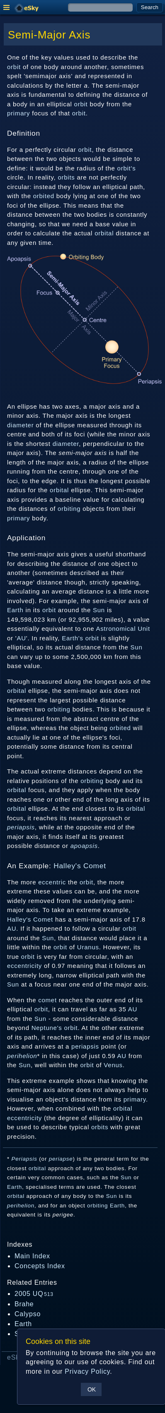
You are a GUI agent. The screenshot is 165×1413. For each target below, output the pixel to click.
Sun (99, 609)
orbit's (126, 168)
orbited (43, 195)
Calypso (28, 1313)
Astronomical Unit (123, 628)
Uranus (88, 947)
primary (18, 113)
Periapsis (24, 1159)
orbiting (69, 508)
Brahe (24, 1304)
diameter (20, 425)
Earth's (72, 638)
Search (149, 7)
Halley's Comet (79, 866)
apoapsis (84, 845)
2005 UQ (34, 1293)
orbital (104, 233)
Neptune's (47, 1027)
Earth (15, 609)
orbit (14, 66)
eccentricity (24, 965)
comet (47, 999)
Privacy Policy (87, 1371)
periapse (61, 1159)
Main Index (32, 1256)
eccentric (52, 882)
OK (91, 1389)
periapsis (21, 827)
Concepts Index (40, 1265)
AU (21, 638)
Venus (113, 1064)
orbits (66, 177)
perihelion (22, 1055)
